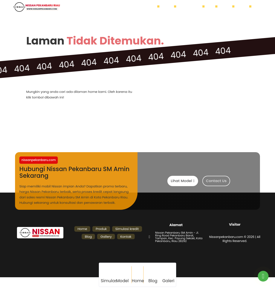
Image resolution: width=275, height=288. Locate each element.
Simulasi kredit (191, 7)
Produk (169, 7)
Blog (212, 7)
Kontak (244, 7)
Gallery (227, 7)
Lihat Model (183, 180)
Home (152, 7)
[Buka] (257, 7)
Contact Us (216, 180)
